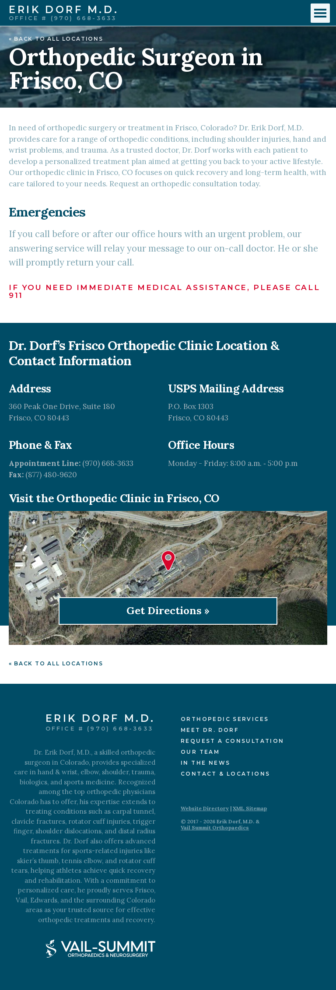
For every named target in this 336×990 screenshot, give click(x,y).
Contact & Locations (225, 773)
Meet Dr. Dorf (209, 730)
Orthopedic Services (225, 719)
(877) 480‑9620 (51, 474)
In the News (205, 762)
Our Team (200, 752)
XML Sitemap (250, 808)
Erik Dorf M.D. (64, 10)
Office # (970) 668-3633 (62, 18)
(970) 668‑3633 (107, 463)
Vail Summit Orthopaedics (215, 827)
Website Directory (205, 808)
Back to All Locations (58, 38)
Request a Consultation (232, 741)
